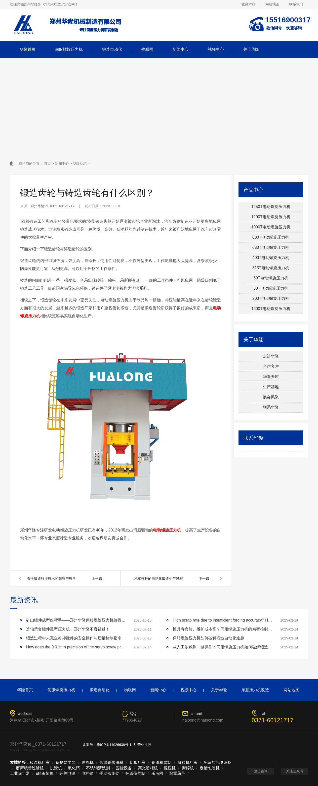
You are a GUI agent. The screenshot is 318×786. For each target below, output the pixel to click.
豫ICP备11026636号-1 (114, 745)
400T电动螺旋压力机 (270, 258)
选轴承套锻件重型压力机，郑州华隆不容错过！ (68, 629)
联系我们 (296, 4)
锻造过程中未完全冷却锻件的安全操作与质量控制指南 (73, 638)
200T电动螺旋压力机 (270, 298)
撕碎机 (188, 768)
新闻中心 (181, 49)
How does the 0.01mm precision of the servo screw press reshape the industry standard (75, 647)
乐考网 (157, 773)
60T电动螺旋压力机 (270, 278)
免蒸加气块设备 (217, 762)
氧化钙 (74, 768)
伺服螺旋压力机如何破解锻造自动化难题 (208, 638)
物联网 (147, 49)
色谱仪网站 (135, 773)
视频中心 (216, 49)
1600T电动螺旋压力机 (270, 309)
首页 (47, 163)
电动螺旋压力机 (167, 530)
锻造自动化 (112, 49)
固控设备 (124, 768)
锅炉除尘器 (66, 762)
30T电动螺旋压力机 (270, 288)
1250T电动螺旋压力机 (270, 207)
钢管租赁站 (161, 762)
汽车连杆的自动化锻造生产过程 (158, 578)
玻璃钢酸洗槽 (111, 762)
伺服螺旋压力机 (69, 49)
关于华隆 (251, 49)
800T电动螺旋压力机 (270, 237)
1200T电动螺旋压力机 (270, 217)
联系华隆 (271, 407)
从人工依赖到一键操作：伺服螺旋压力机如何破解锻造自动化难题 (222, 647)
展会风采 (271, 397)
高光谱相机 (148, 768)
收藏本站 (248, 4)
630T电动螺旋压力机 (270, 247)
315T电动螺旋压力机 (270, 268)
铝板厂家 (138, 762)
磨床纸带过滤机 (30, 768)
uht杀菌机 (44, 773)
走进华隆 (271, 356)
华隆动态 (80, 163)
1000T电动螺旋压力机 (270, 227)
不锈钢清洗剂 (98, 768)
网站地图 (272, 4)
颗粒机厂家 (188, 762)
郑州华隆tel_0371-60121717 (53, 206)
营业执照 (144, 745)
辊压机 (170, 768)
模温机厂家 (40, 762)
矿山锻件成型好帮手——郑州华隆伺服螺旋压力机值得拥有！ (75, 620)
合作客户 (271, 366)
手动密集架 (109, 773)
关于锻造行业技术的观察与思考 (51, 578)
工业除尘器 (20, 773)
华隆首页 (28, 49)
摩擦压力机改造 (255, 690)
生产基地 (271, 387)
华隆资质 (271, 376)
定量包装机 (210, 768)
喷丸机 (88, 762)
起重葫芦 (177, 773)
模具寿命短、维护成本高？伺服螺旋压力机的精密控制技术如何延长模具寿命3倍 (222, 629)
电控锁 (87, 773)
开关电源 (67, 773)
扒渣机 (56, 768)
